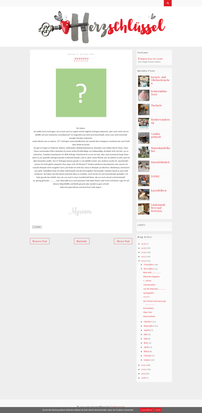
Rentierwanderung (160, 121)
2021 (143, 365)
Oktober (148, 321)
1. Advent (147, 280)
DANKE (155, 176)
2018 (143, 377)
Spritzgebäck (148, 293)
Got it (157, 409)
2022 (143, 260)
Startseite (82, 241)
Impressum (118, 406)
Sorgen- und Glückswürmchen (160, 80)
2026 (143, 243)
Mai (145, 342)
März (146, 351)
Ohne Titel (147, 312)
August (147, 330)
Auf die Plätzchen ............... (154, 289)
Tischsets (156, 105)
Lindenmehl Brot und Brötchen (158, 208)
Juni (145, 338)
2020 (143, 369)
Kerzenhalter (148, 308)
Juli (145, 334)
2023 (143, 256)
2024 (143, 252)
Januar (147, 359)
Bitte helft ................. (152, 272)
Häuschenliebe (149, 316)
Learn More (146, 409)
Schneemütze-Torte (159, 93)
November (149, 268)
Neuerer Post (40, 241)
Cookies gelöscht (156, 135)
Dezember (149, 264)
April (146, 347)
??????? (146, 297)
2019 (143, 373)
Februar (148, 355)
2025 (143, 248)
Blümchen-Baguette (151, 276)
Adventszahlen (149, 285)
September (149, 325)
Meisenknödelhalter (160, 149)
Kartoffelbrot (158, 190)
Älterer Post (123, 241)
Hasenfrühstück (160, 162)
